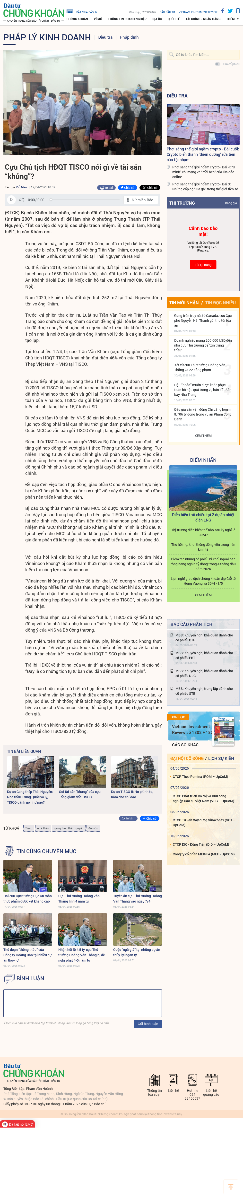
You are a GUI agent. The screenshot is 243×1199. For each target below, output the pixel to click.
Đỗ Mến (21, 187)
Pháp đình (129, 37)
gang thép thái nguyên (69, 828)
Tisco (28, 828)
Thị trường (182, 203)
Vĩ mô (98, 19)
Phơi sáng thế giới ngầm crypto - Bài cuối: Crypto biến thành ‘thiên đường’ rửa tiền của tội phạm (203, 154)
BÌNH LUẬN (30, 978)
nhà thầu (43, 828)
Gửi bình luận (148, 1023)
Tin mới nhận (184, 302)
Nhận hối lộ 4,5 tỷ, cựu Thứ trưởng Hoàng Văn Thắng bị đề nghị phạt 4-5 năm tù (81, 955)
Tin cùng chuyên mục (46, 851)
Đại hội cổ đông (187, 758)
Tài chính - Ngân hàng (203, 19)
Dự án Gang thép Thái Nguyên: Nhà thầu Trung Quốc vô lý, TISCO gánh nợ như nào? (30, 797)
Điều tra (105, 37)
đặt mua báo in (82, 11)
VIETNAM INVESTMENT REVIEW (198, 12)
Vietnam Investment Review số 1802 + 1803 (194, 729)
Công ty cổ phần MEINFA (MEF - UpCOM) (204, 854)
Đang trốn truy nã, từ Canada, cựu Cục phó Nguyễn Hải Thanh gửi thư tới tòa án (203, 320)
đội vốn (93, 828)
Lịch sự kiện (221, 758)
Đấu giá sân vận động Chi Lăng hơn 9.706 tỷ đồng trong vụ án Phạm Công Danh (203, 414)
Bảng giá (231, 203)
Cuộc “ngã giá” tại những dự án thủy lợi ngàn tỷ (136, 952)
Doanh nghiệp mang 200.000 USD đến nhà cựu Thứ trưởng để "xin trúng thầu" (203, 345)
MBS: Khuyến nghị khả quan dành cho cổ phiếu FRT (204, 655)
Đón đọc (178, 717)
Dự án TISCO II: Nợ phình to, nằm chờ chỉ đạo (132, 794)
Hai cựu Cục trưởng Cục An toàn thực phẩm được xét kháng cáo (27, 899)
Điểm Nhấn (203, 460)
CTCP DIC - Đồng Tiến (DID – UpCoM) (201, 844)
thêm (230, 19)
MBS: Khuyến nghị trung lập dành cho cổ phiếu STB (204, 691)
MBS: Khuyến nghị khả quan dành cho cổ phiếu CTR (204, 637)
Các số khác (185, 744)
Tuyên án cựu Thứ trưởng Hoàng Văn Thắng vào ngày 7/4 (137, 899)
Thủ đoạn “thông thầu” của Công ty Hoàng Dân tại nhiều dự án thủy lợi (27, 955)
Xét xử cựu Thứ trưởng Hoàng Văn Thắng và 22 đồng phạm (199, 367)
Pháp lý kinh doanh (47, 37)
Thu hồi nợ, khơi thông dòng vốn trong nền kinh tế (203, 547)
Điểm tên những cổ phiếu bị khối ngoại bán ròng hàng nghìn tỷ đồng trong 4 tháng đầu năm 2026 (203, 564)
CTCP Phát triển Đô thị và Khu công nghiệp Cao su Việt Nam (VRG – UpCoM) (203, 798)
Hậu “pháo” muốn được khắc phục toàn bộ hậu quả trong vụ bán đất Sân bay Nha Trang (203, 389)
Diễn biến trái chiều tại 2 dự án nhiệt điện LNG (203, 517)
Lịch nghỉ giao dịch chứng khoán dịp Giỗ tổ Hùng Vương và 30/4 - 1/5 (203, 581)
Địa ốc (157, 19)
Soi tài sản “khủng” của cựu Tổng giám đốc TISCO (80, 794)
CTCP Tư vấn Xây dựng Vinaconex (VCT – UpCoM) (204, 822)
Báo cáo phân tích (191, 624)
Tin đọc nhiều (220, 302)
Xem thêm (203, 435)
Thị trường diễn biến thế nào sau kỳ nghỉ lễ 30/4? (203, 532)
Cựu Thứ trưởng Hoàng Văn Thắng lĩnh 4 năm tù (79, 899)
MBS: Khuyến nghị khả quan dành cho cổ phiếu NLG (204, 673)
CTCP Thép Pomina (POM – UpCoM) (200, 776)
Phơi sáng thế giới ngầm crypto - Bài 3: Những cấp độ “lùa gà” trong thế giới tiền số (205, 186)
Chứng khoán (77, 19)
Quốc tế (174, 19)
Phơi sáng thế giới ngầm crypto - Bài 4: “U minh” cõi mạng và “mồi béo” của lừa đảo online (203, 172)
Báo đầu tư (167, 12)
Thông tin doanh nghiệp (127, 19)
